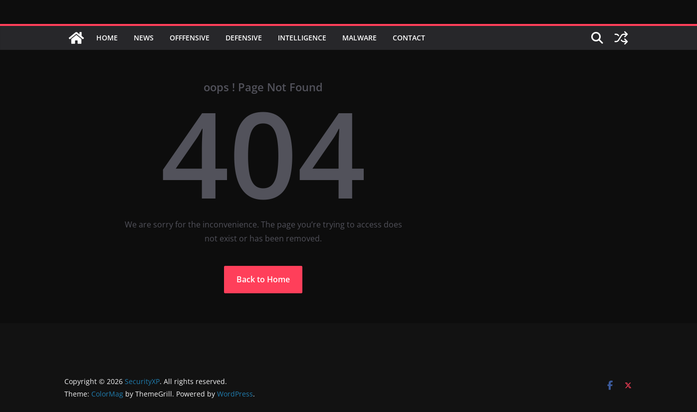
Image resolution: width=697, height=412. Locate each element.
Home (107, 37)
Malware (359, 37)
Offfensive (190, 37)
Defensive (244, 37)
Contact (409, 37)
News (144, 37)
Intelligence (302, 37)
